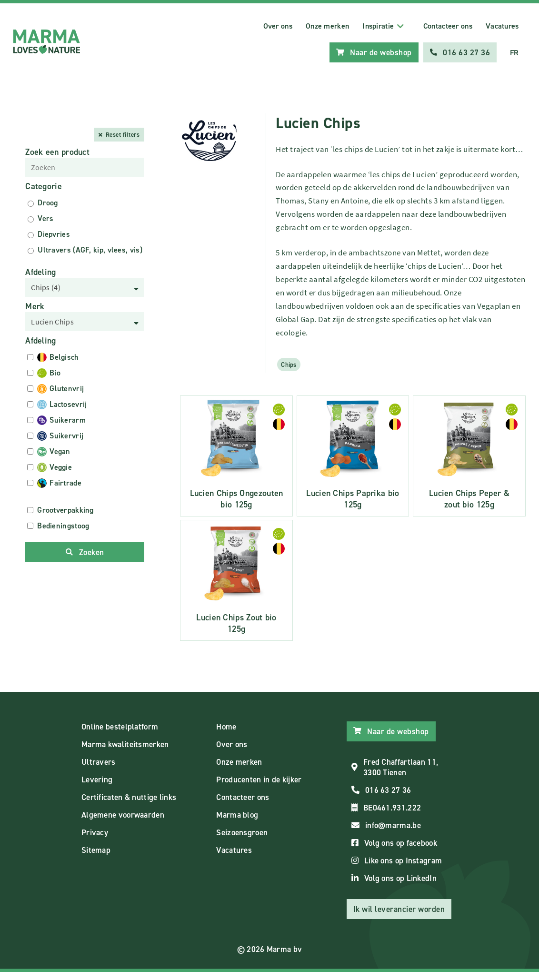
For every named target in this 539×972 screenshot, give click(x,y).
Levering (96, 779)
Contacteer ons (447, 26)
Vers (45, 218)
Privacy (94, 832)
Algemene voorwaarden (122, 815)
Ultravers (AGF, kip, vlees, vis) (90, 250)
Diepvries (54, 234)
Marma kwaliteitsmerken (125, 744)
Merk (34, 306)
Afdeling (40, 272)
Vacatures (502, 26)
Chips (289, 364)
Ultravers (98, 762)
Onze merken (327, 26)
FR (514, 53)
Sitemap (95, 850)
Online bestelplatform (119, 726)
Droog (48, 203)
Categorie (43, 186)
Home (226, 726)
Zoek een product (57, 152)
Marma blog (237, 815)
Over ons (277, 26)
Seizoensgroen (242, 832)
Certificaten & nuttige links (128, 797)
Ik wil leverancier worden (399, 909)
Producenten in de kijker (258, 779)
